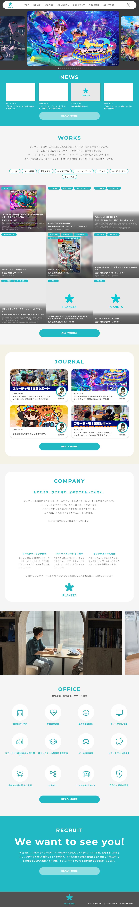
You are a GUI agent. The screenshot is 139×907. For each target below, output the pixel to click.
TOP (26, 5)
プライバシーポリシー (94, 903)
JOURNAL (63, 5)
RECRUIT (94, 5)
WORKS (49, 5)
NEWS (36, 5)
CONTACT (109, 5)
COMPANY (79, 5)
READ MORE (69, 115)
